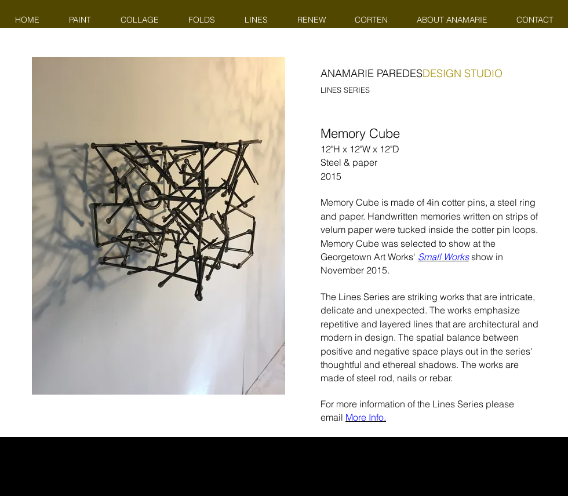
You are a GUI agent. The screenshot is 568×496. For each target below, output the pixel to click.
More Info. (365, 417)
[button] (158, 226)
